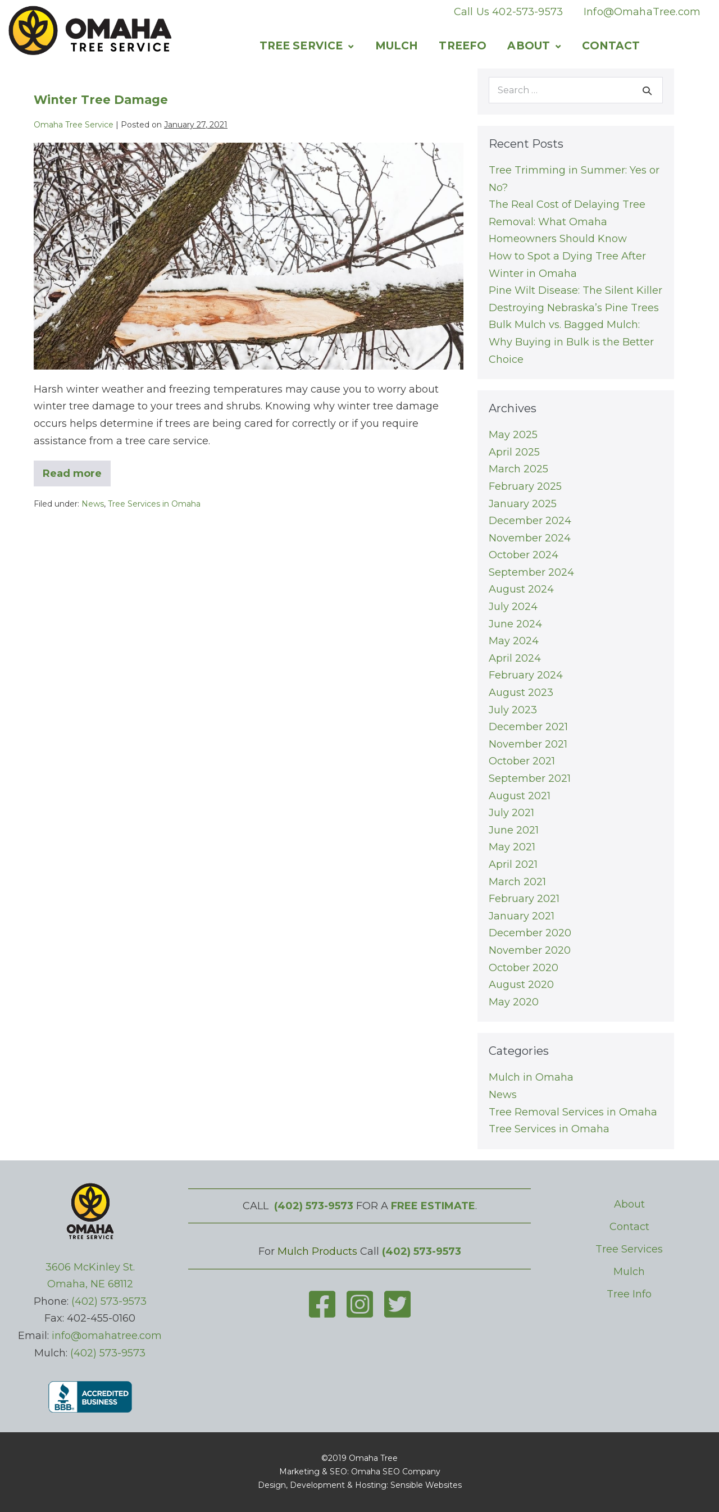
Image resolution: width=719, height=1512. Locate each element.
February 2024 (526, 675)
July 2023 (513, 710)
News (92, 504)
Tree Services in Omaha (154, 504)
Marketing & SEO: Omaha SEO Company (359, 1472)
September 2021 (530, 778)
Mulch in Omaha (531, 1077)
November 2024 (530, 538)
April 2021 (513, 864)
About (528, 45)
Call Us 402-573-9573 (508, 12)
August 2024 (521, 589)
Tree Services (629, 1249)
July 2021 (511, 813)
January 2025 (523, 504)
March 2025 (518, 469)
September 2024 (531, 572)
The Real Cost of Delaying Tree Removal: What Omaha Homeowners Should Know (567, 221)
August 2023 (521, 692)
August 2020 (521, 984)
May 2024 (514, 641)
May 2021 (512, 847)
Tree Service (301, 45)
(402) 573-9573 (109, 1301)
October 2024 (523, 555)
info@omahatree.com (107, 1335)
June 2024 (515, 624)
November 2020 (530, 950)
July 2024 (513, 606)
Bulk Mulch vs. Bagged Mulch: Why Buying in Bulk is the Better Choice (571, 341)
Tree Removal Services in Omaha (573, 1112)
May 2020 (514, 1002)
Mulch (396, 45)
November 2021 (528, 744)
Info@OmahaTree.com (642, 12)
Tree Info (629, 1294)
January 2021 (521, 916)
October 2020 (523, 968)
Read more (77, 476)
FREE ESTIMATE (433, 1206)
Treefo (462, 45)
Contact (611, 45)
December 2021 (528, 727)
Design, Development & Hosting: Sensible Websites (360, 1485)
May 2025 (513, 435)
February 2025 (525, 486)
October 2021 (522, 761)
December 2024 (530, 520)
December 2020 (530, 933)
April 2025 (514, 452)
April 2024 (515, 658)
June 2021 (514, 830)
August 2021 (519, 796)
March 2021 (517, 882)
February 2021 (524, 898)
